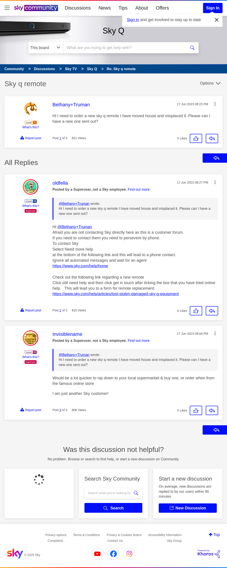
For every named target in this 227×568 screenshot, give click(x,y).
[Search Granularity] (45, 47)
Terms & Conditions (86, 535)
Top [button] (216, 534)
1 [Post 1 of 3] (60, 138)
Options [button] (207, 83)
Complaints (55, 540)
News (104, 8)
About (141, 8)
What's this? (30, 127)
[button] (215, 104)
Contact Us (115, 540)
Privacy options (56, 535)
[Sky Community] (36, 8)
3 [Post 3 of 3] (60, 410)
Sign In (212, 8)
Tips (122, 8)
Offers (162, 8)
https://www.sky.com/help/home (80, 266)
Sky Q (113, 30)
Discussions (78, 8)
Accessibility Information (165, 535)
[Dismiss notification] (216, 20)
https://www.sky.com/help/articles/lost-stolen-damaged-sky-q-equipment (116, 294)
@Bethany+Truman (74, 204)
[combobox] (124, 47)
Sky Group (174, 540)
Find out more (139, 189)
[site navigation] (7, 8)
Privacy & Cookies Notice (124, 535)
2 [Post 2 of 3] (60, 310)
